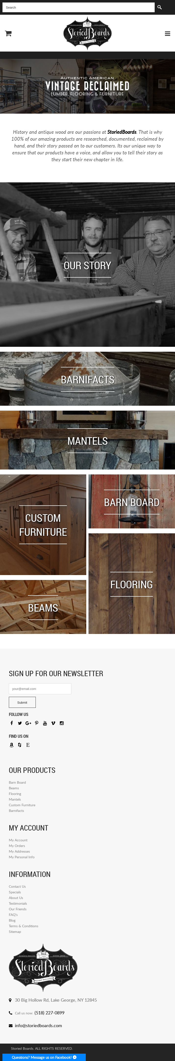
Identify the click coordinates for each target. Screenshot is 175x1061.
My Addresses (19, 851)
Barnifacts (16, 810)
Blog (12, 920)
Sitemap (15, 931)
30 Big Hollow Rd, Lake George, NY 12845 (56, 1000)
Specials (15, 892)
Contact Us (17, 886)
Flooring (15, 793)
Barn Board (17, 782)
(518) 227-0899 (49, 1013)
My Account (18, 840)
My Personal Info (22, 857)
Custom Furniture (22, 805)
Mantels (15, 799)
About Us (16, 897)
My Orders (17, 845)
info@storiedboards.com (38, 1025)
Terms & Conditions (23, 926)
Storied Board (87, 33)
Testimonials (18, 903)
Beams (14, 788)
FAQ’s (13, 914)
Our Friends (17, 909)
